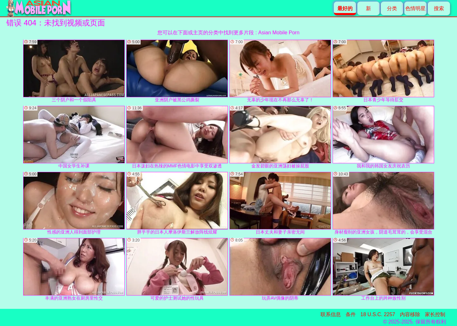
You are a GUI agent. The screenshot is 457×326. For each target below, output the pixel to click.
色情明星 (415, 8)
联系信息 (331, 314)
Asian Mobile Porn (279, 32)
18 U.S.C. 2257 (378, 314)
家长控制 (435, 314)
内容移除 (410, 314)
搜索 (439, 8)
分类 (392, 8)
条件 (351, 314)
